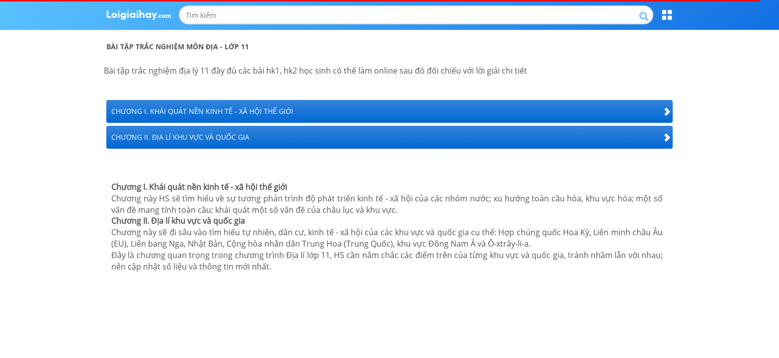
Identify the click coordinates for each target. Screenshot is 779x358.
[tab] (389, 111)
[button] (389, 111)
